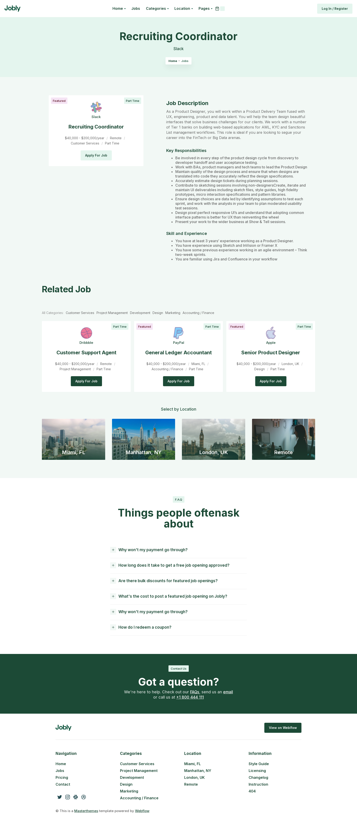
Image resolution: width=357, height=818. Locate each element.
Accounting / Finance (139, 798)
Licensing (257, 770)
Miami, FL (192, 763)
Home (172, 61)
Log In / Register (335, 8)
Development (132, 777)
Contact (63, 784)
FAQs (194, 692)
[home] (12, 8)
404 (252, 791)
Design (126, 784)
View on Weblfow (283, 728)
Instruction (258, 784)
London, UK (194, 777)
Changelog (258, 777)
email (228, 692)
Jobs (135, 8)
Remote (191, 784)
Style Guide (259, 763)
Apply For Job (96, 155)
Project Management (139, 770)
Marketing (129, 791)
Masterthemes (86, 811)
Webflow (142, 811)
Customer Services (137, 763)
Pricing (62, 777)
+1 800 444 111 (190, 697)
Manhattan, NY (197, 770)
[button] (119, 8)
